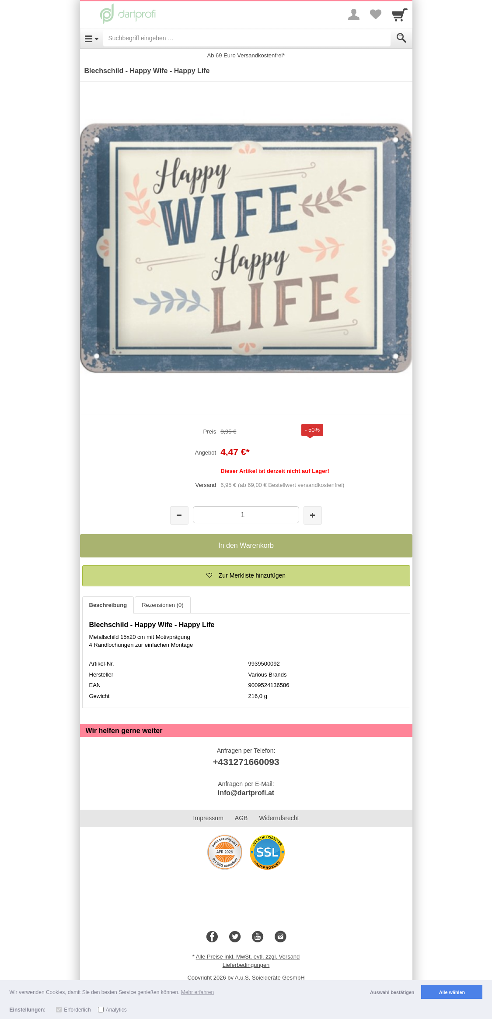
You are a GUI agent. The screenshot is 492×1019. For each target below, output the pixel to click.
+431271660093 (246, 762)
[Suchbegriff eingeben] (247, 38)
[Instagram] (280, 937)
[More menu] (354, 14)
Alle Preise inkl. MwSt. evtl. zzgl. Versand (248, 956)
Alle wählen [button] (452, 992)
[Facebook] (212, 937)
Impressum (208, 818)
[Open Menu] (91, 38)
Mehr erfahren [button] (197, 992)
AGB (241, 818)
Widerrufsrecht (279, 818)
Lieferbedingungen (246, 965)
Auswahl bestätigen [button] (392, 992)
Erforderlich (77, 1010)
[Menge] (246, 514)
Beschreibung (108, 605)
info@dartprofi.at (246, 793)
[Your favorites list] (376, 14)
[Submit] (401, 38)
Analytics (116, 1010)
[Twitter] (234, 937)
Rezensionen (162, 605)
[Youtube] (257, 937)
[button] (246, 575)
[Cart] (399, 14)
